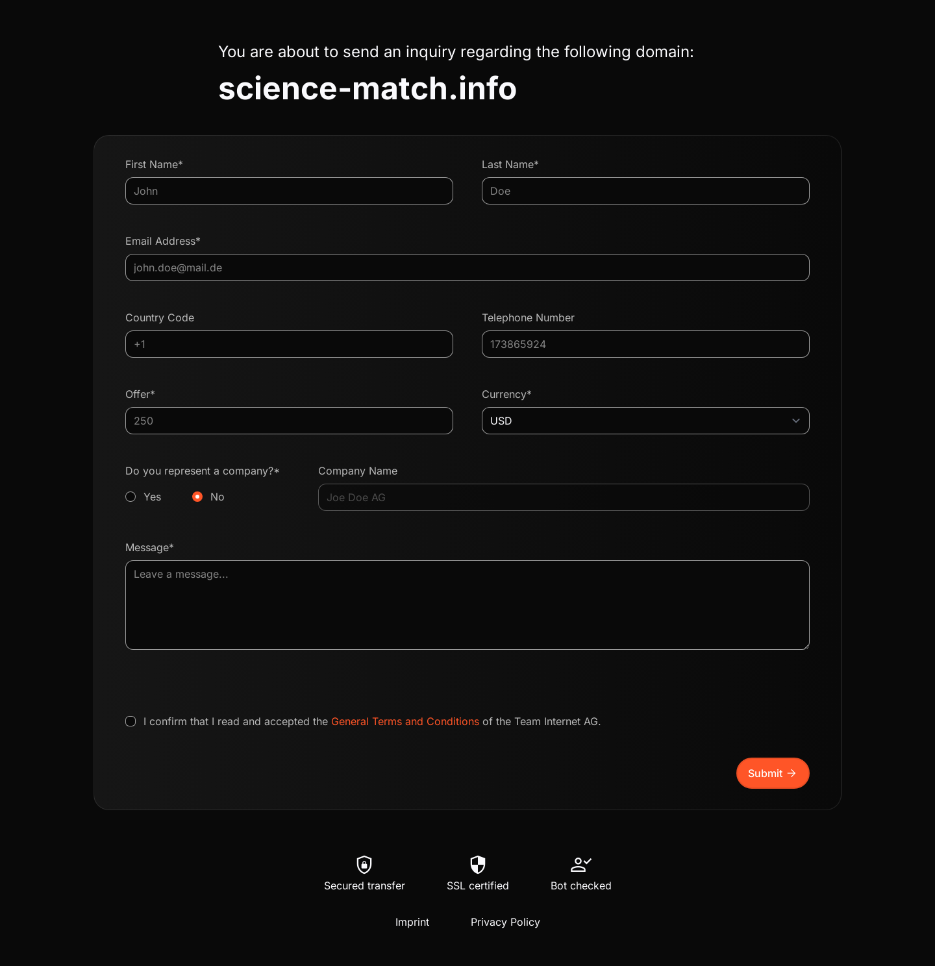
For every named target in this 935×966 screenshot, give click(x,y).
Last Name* (510, 164)
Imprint (412, 921)
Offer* (140, 394)
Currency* (507, 394)
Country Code (159, 317)
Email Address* (163, 240)
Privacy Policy (505, 921)
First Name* (154, 164)
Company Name (357, 470)
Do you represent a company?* (207, 484)
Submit (773, 773)
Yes (152, 496)
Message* (149, 547)
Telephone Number (528, 317)
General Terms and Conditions (405, 721)
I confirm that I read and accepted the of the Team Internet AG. (372, 721)
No (217, 496)
